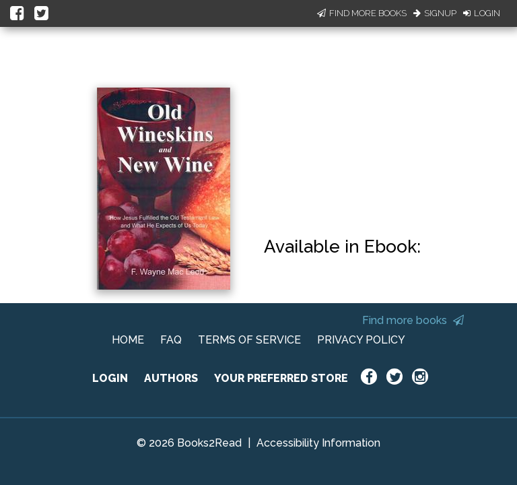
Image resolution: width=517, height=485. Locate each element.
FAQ (171, 339)
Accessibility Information (318, 443)
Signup (434, 13)
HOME (128, 339)
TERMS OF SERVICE (249, 339)
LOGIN (110, 378)
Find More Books (362, 13)
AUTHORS (171, 378)
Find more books (413, 320)
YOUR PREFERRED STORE (281, 378)
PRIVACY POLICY (361, 339)
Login (481, 13)
